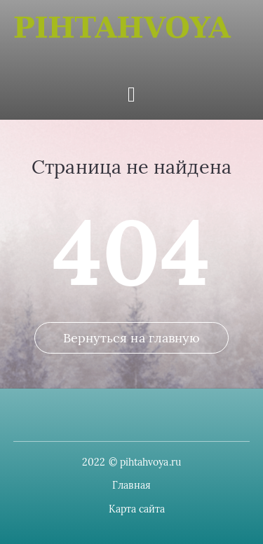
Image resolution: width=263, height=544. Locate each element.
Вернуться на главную (132, 338)
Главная (131, 485)
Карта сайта (137, 509)
